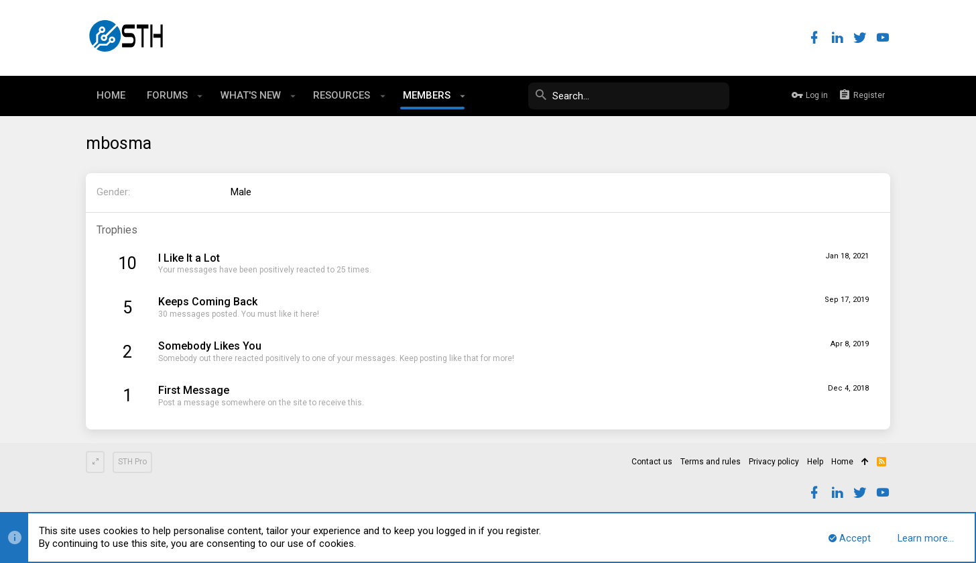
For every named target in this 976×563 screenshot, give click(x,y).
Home (842, 461)
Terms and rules (710, 461)
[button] (200, 96)
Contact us (651, 461)
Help (815, 461)
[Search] (628, 96)
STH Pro (132, 461)
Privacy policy (774, 461)
